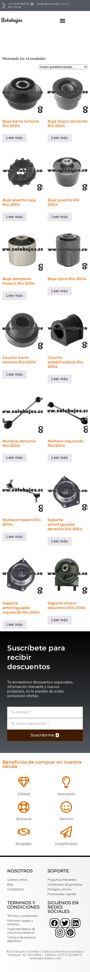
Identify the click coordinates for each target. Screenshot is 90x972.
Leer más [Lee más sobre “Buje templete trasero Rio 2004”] (14, 295)
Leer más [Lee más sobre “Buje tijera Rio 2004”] (59, 291)
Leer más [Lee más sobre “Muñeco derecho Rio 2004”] (14, 457)
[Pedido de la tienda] (63, 67)
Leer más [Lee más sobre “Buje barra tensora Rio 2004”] (14, 138)
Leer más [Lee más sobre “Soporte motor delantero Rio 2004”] (59, 620)
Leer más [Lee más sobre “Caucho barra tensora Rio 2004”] (14, 374)
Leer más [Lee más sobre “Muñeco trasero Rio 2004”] (14, 536)
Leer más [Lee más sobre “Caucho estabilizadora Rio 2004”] (59, 379)
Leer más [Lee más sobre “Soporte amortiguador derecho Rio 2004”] (59, 541)
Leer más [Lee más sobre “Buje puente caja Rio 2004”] (14, 217)
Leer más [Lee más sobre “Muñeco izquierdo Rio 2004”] (59, 457)
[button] (62, 20)
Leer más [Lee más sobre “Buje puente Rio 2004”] (59, 217)
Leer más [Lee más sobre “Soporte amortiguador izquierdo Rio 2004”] (14, 624)
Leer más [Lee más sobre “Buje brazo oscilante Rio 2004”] (59, 138)
